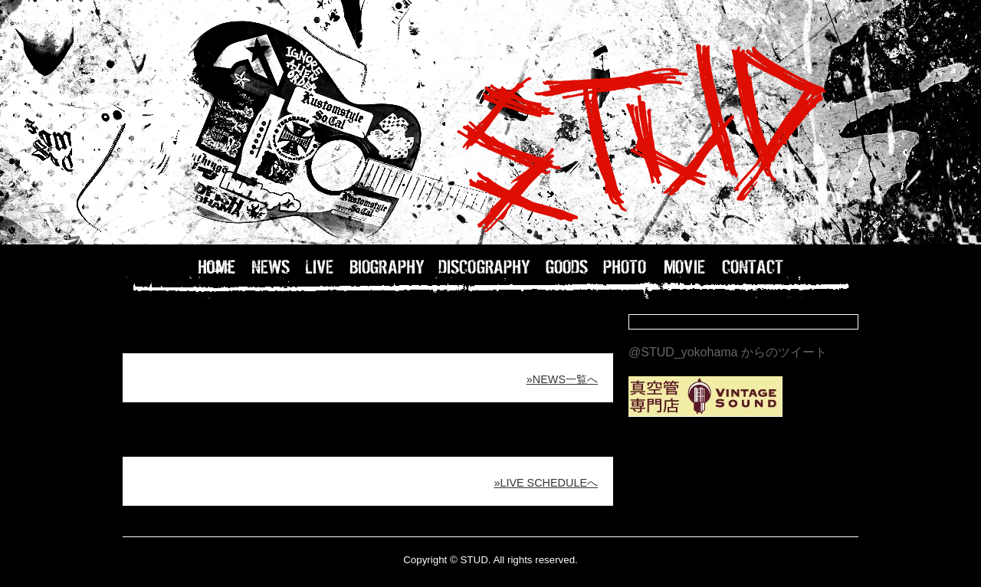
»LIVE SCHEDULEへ (546, 483)
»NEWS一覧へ (562, 379)
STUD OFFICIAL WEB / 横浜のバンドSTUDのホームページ (490, 122)
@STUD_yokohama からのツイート (727, 352)
